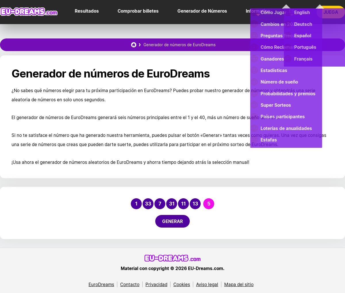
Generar (172, 221)
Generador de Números (202, 11)
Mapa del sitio (239, 284)
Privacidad (156, 284)
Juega (330, 12)
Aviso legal (207, 284)
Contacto (129, 284)
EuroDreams (101, 284)
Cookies (181, 284)
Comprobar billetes (138, 11)
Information (258, 11)
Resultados (87, 11)
